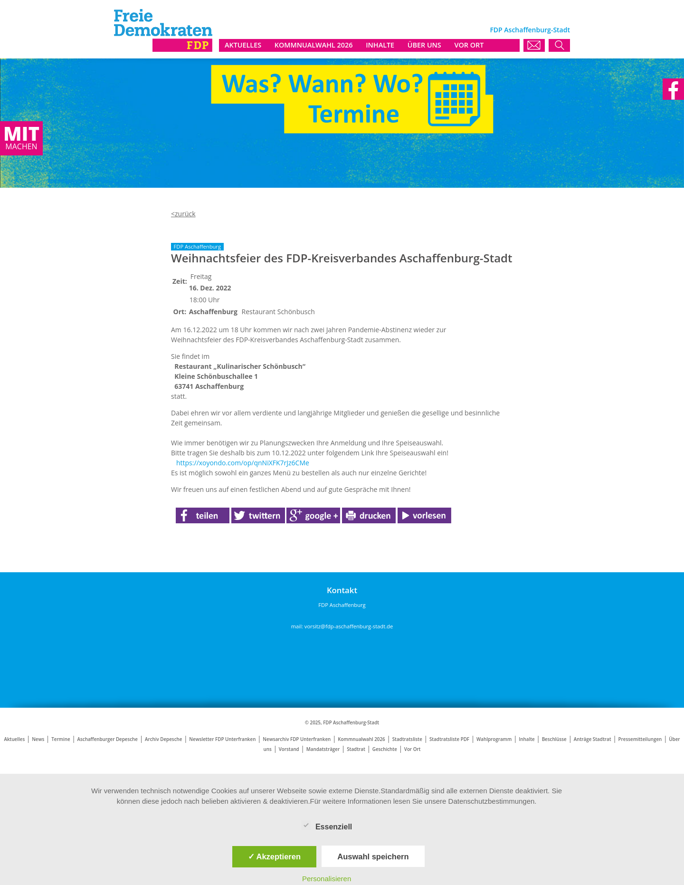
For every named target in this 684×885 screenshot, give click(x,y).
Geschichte (384, 749)
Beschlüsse (554, 739)
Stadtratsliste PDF (449, 739)
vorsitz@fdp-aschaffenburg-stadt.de (348, 626)
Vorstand (289, 749)
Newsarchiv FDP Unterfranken (297, 739)
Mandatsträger (323, 749)
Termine (60, 739)
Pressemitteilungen (640, 739)
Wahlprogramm (494, 739)
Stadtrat (356, 749)
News (38, 739)
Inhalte (526, 739)
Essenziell (326, 825)
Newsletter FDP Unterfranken (222, 739)
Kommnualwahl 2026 (361, 739)
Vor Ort (412, 749)
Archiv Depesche (163, 739)
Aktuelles (14, 739)
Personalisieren (326, 879)
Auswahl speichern (372, 856)
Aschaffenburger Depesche (107, 739)
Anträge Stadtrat (592, 739)
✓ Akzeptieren (274, 856)
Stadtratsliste (407, 739)
